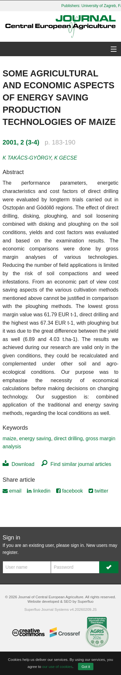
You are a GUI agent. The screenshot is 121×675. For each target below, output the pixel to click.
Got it (86, 667)
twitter (98, 491)
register (10, 552)
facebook (69, 491)
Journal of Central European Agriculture (50, 597)
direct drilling (68, 438)
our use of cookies (57, 666)
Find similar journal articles (76, 464)
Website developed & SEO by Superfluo (60, 601)
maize (9, 438)
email (12, 491)
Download (18, 464)
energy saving (35, 438)
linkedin (38, 491)
